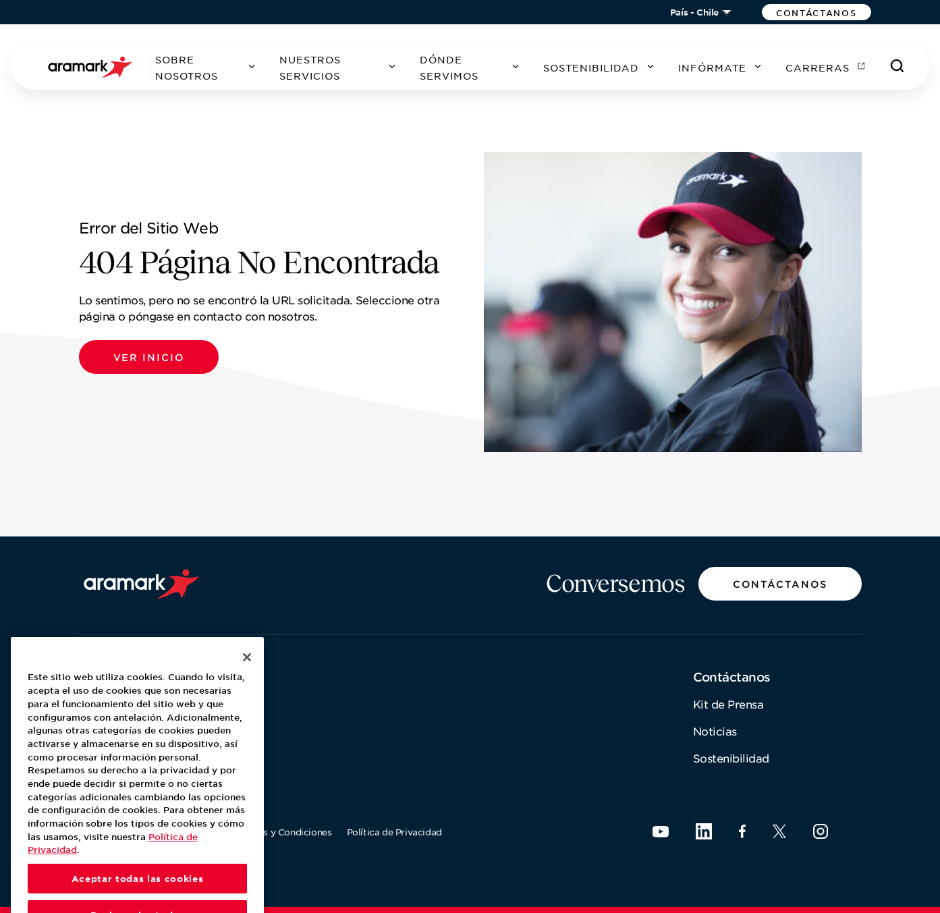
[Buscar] (897, 66)
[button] (816, 12)
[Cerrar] (247, 677)
